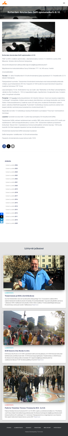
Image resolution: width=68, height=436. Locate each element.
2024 (16, 172)
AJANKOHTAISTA (18, 427)
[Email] (1, 222)
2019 (16, 189)
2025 (16, 168)
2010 (16, 220)
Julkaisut (28, 427)
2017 (16, 196)
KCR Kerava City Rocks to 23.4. (17, 351)
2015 (16, 202)
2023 (16, 175)
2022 (16, 179)
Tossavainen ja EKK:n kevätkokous (19, 296)
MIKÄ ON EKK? (47, 427)
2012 (16, 213)
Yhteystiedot (57, 427)
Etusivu (9, 427)
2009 (16, 223)
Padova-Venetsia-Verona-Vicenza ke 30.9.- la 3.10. (25, 408)
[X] (1, 216)
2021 (16, 182)
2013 (16, 209)
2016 (16, 199)
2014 (16, 206)
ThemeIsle (40, 431)
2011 (16, 216)
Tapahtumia (37, 427)
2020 (16, 185)
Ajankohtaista (9, 293)
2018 (16, 192)
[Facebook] (1, 214)
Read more (35, 305)
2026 (16, 165)
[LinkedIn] (1, 219)
